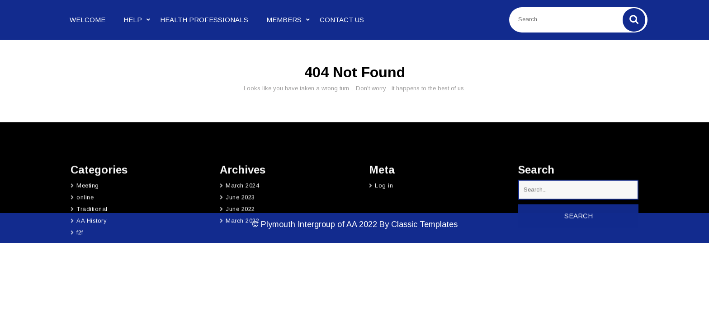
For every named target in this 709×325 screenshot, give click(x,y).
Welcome (87, 19)
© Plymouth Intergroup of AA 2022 (315, 224)
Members (284, 19)
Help (132, 19)
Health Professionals (204, 19)
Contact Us (342, 19)
